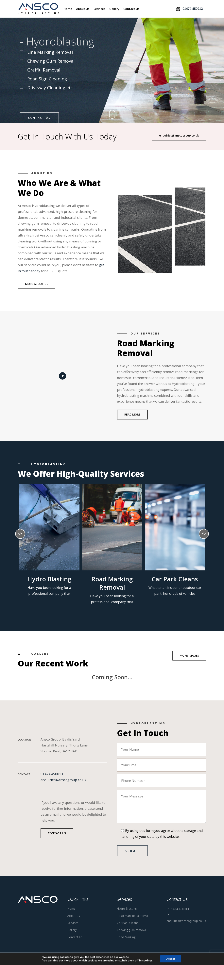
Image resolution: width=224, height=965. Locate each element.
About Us (73, 916)
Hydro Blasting (127, 908)
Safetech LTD (147, 955)
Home (71, 908)
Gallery (72, 930)
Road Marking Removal (132, 916)
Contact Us (39, 118)
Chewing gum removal (132, 930)
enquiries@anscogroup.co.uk (63, 779)
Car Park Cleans (127, 923)
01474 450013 (52, 774)
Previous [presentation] (20, 534)
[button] (179, 135)
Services (72, 923)
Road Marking (126, 937)
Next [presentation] (203, 534)
